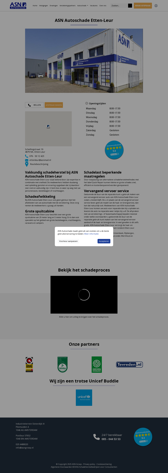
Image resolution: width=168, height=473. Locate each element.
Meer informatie (91, 234)
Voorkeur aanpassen (68, 241)
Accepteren (104, 241)
